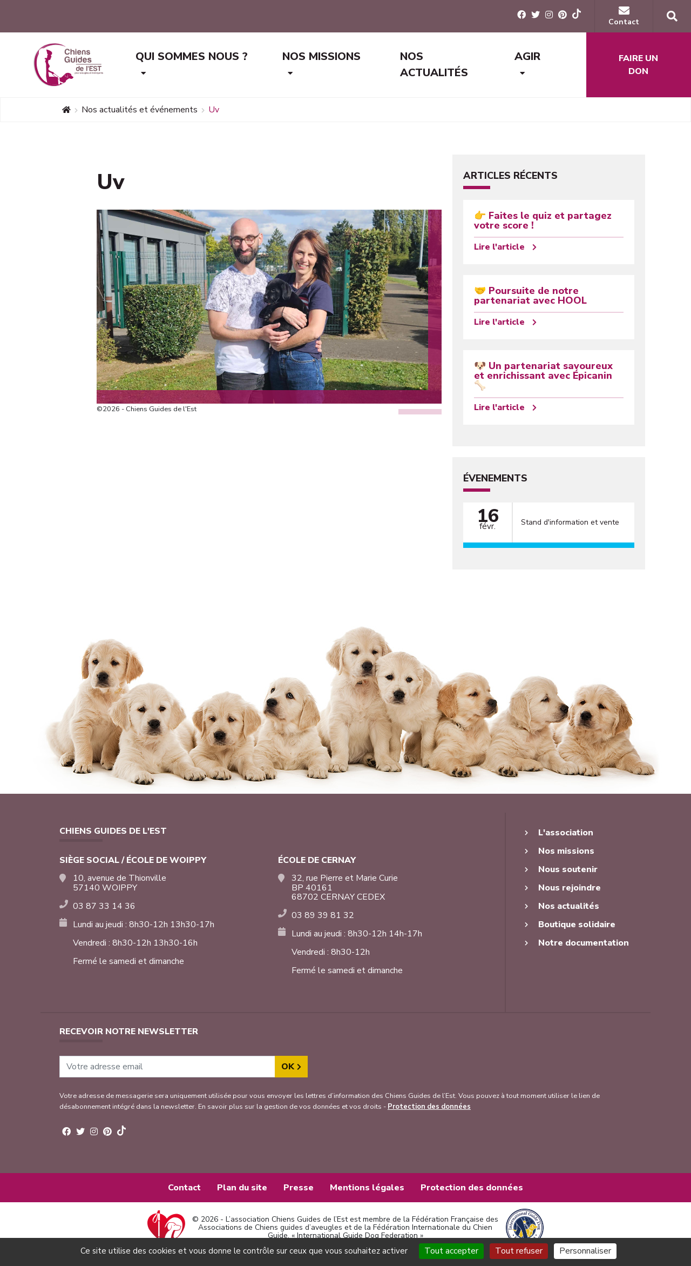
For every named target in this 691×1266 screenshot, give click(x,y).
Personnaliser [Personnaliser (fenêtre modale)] (585, 1251)
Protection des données (429, 1106)
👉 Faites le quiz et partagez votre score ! (543, 220)
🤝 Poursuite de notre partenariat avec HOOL (530, 295)
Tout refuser (519, 1251)
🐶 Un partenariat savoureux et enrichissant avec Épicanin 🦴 (543, 375)
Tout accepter (451, 1251)
